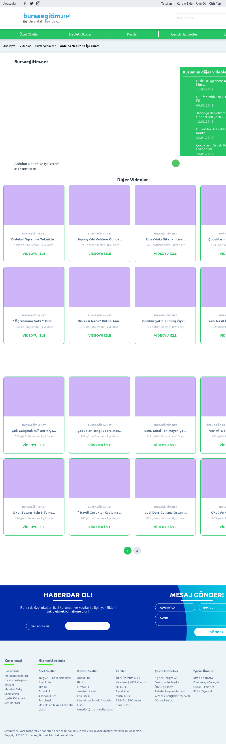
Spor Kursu (123, 705)
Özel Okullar (29, 34)
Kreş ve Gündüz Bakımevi (54, 678)
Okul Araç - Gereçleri (206, 682)
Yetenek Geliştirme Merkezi (172, 696)
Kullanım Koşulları (16, 675)
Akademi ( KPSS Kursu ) (131, 682)
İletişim (9, 684)
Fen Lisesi (44, 700)
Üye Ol (201, 3)
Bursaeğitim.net (45, 46)
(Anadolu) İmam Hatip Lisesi (95, 709)
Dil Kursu (121, 687)
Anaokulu (44, 682)
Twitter (31, 3)
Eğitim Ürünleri (203, 671)
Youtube (45, 3)
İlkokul (42, 687)
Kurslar (132, 34)
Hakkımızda (11, 671)
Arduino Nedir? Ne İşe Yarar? (79, 46)
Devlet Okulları (80, 34)
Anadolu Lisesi (47, 696)
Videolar (25, 46)
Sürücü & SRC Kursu (128, 700)
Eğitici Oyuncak (203, 691)
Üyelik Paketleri (14, 698)
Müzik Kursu (123, 696)
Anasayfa (9, 3)
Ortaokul (44, 691)
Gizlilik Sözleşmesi (16, 680)
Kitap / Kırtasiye (203, 678)
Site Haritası (12, 703)
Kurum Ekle (185, 3)
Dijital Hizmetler (203, 687)
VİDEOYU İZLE (34, 253)
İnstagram (38, 3)
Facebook (25, 3)
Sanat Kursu (123, 691)
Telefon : (167, 3)
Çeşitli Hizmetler (184, 34)
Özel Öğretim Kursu (128, 678)
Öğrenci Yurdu (164, 700)
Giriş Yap (215, 3)
